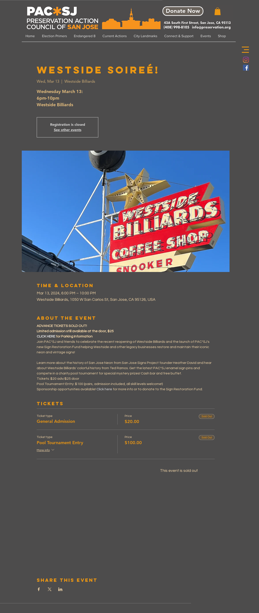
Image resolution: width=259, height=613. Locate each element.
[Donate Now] (182, 11)
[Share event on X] (49, 589)
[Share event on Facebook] (39, 589)
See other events (67, 130)
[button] (245, 49)
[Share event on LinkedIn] (60, 589)
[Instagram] (246, 60)
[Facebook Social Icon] (246, 68)
